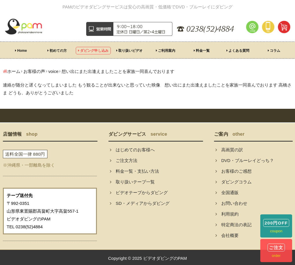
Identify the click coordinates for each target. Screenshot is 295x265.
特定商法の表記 (233, 224)
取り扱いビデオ (129, 51)
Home (21, 51)
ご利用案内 (165, 51)
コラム (274, 51)
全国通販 (227, 192)
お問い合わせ (231, 203)
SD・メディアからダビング (139, 203)
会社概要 (227, 235)
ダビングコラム (233, 181)
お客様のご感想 (233, 171)
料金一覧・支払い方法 (134, 171)
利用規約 (227, 213)
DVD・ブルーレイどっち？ (244, 160)
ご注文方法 (123, 160)
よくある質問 (237, 51)
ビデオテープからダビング (139, 192)
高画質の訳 (229, 149)
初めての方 (57, 51)
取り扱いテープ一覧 (132, 181)
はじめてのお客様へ (132, 149)
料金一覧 (202, 51)
